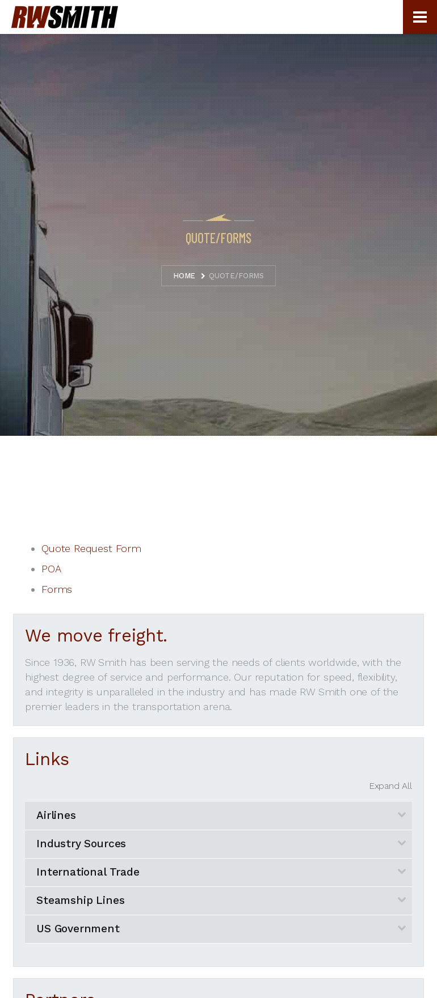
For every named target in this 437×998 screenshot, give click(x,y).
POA (51, 569)
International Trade (88, 871)
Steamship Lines (80, 900)
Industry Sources (81, 843)
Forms (56, 589)
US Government (78, 928)
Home (184, 275)
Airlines (56, 815)
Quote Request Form (91, 548)
